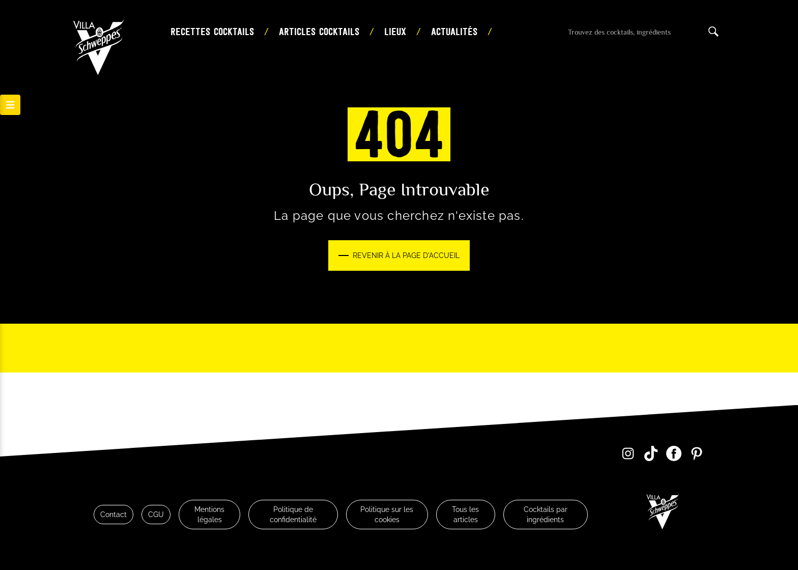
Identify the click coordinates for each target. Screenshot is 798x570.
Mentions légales (209, 514)
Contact (113, 514)
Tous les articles (465, 514)
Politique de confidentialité (293, 514)
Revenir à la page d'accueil (406, 255)
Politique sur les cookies (386, 514)
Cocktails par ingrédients (545, 514)
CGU (156, 514)
